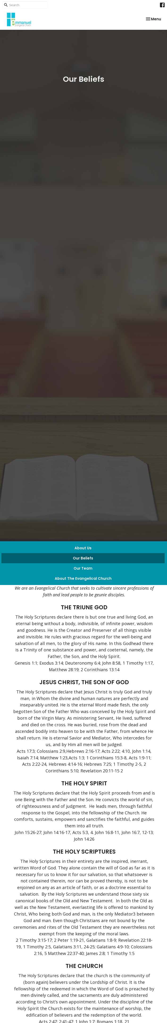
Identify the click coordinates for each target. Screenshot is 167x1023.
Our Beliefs (83, 558)
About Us (83, 548)
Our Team (83, 568)
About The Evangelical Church (83, 578)
